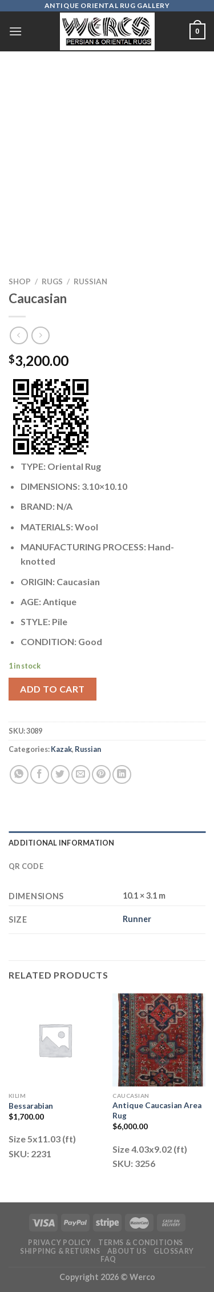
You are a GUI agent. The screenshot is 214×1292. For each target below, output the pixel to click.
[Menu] (15, 31)
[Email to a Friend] (80, 774)
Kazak (61, 749)
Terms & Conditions (140, 1242)
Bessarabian (31, 1105)
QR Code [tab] (26, 866)
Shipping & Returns (60, 1251)
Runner (137, 919)
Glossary (174, 1251)
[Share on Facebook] (39, 774)
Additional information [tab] (62, 842)
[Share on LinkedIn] (121, 774)
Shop (20, 281)
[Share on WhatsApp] (19, 774)
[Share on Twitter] (60, 774)
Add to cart (52, 688)
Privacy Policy (59, 1242)
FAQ (108, 1259)
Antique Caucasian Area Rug (156, 1110)
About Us (127, 1251)
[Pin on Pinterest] (101, 774)
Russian (90, 281)
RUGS (52, 281)
